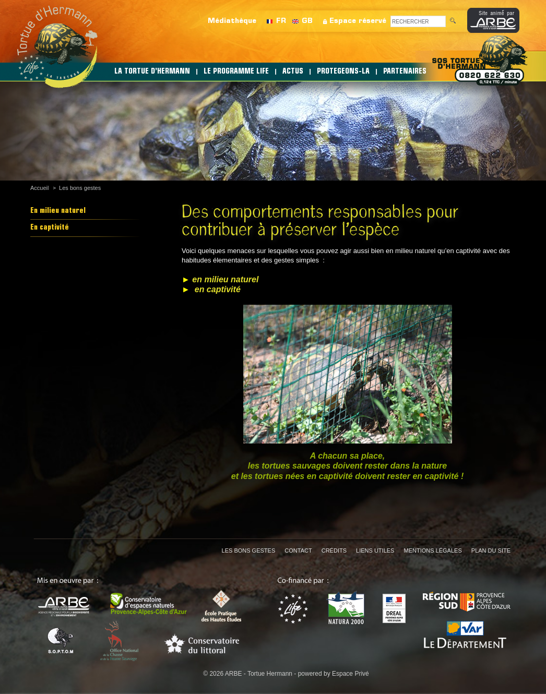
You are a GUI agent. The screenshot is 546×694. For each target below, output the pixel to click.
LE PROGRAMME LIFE (236, 72)
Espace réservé (357, 21)
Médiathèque (232, 21)
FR (281, 21)
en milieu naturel (225, 279)
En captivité (49, 228)
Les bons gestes (80, 188)
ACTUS (292, 72)
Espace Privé (350, 673)
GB (307, 21)
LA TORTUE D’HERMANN (152, 72)
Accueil (39, 188)
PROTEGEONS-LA (343, 72)
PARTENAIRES (404, 72)
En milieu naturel (58, 211)
